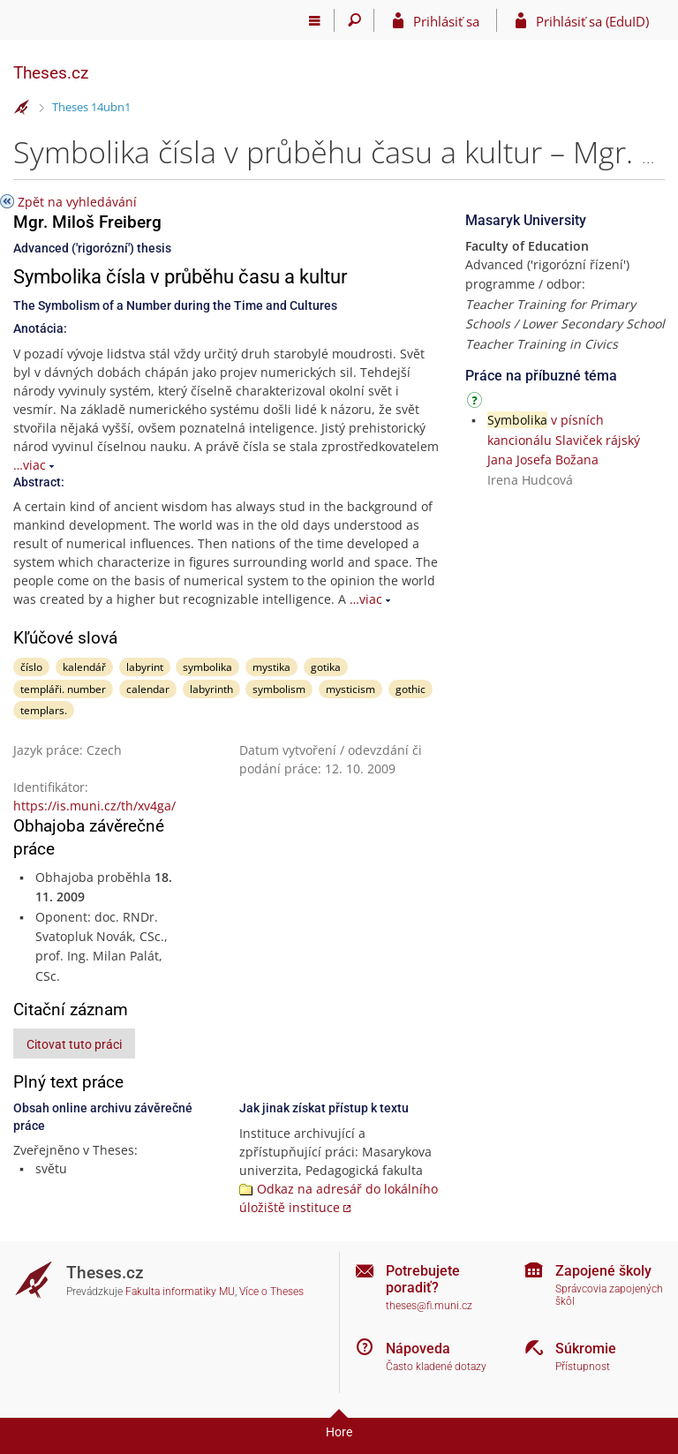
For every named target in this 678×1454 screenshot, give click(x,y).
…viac (29, 464)
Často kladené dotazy (436, 1366)
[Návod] (476, 403)
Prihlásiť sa (446, 21)
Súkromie (585, 1348)
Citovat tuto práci (74, 1044)
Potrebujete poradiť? (423, 1279)
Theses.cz (50, 73)
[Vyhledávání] (354, 20)
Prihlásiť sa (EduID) (592, 21)
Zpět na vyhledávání (77, 201)
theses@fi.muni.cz (429, 1306)
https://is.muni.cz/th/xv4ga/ (94, 805)
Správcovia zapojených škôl (609, 1295)
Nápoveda (418, 1348)
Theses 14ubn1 (91, 107)
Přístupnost (582, 1366)
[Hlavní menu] (315, 20)
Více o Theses (271, 1291)
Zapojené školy (603, 1270)
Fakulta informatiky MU (180, 1291)
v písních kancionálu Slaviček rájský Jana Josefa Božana (563, 439)
